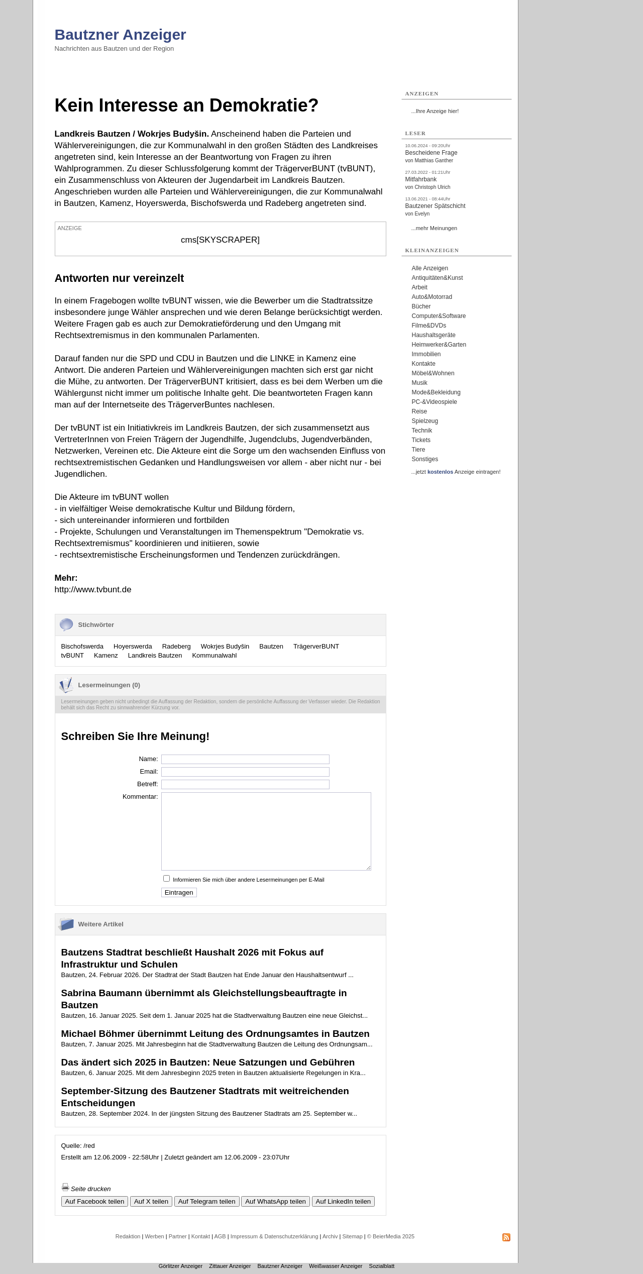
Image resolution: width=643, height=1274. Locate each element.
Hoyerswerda (133, 646)
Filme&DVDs (429, 325)
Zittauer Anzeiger (230, 1266)
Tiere (418, 449)
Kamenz (106, 655)
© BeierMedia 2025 (390, 1236)
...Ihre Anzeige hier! (435, 111)
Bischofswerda (82, 646)
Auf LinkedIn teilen (343, 1201)
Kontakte (424, 363)
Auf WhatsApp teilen (275, 1201)
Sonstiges (425, 459)
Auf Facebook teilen (95, 1201)
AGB (220, 1236)
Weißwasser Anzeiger (335, 1266)
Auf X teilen (151, 1201)
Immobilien (426, 354)
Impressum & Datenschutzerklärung (274, 1236)
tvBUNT (72, 655)
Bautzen (271, 646)
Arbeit (419, 287)
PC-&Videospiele (435, 401)
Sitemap (352, 1236)
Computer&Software (439, 315)
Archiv (330, 1236)
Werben (154, 1236)
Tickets (421, 440)
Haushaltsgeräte (434, 335)
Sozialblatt (382, 1266)
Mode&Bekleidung (436, 392)
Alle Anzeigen (430, 268)
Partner (178, 1236)
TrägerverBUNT (316, 646)
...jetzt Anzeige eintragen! (456, 471)
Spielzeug (425, 420)
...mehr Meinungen (434, 228)
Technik (422, 430)
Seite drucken (86, 1189)
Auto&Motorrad (432, 296)
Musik (419, 382)
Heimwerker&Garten (439, 344)
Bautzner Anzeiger (120, 34)
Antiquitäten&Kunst (437, 277)
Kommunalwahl (214, 655)
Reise (419, 411)
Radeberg (176, 646)
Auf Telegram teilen (207, 1201)
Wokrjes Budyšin (225, 646)
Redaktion (128, 1236)
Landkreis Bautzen (155, 655)
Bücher (421, 306)
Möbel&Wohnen (433, 373)
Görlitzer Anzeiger (180, 1266)
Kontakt (200, 1236)
